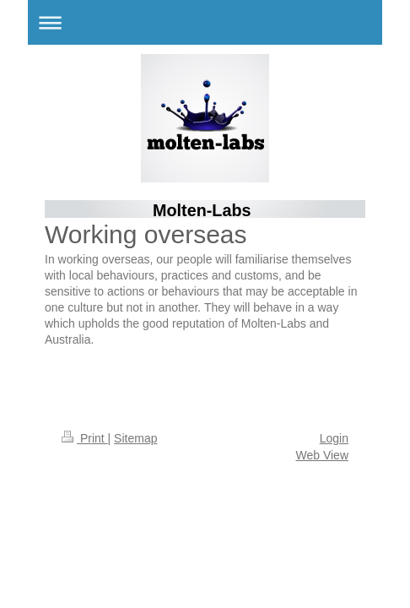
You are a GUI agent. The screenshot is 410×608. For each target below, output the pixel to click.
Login (334, 438)
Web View (321, 455)
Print (85, 438)
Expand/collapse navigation (205, 22)
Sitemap (135, 438)
